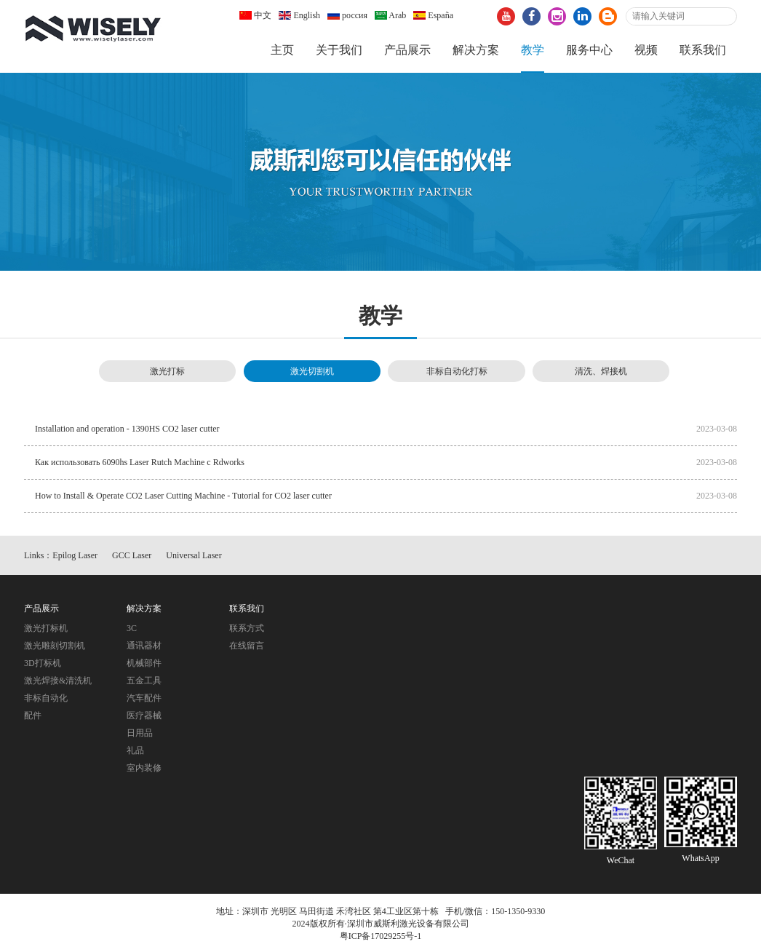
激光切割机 (312, 371)
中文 (255, 15)
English (299, 15)
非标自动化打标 (456, 371)
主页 (282, 50)
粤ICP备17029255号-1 (381, 936)
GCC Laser (131, 555)
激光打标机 (46, 628)
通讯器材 (144, 645)
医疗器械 (144, 715)
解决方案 (476, 50)
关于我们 (339, 50)
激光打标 (167, 371)
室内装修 (144, 768)
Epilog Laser (74, 555)
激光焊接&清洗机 (58, 680)
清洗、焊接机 (601, 371)
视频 (646, 50)
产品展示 (407, 50)
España (433, 15)
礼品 (135, 750)
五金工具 (144, 680)
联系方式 (246, 628)
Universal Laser (193, 555)
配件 (32, 715)
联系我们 (703, 50)
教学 (532, 50)
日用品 (140, 733)
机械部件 (144, 663)
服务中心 (589, 50)
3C (132, 628)
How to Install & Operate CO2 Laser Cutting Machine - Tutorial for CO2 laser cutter (183, 496)
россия (347, 15)
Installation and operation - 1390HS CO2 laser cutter (127, 429)
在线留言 (246, 645)
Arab (390, 15)
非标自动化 (46, 698)
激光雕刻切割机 (54, 645)
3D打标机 (42, 663)
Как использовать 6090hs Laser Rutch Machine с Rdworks (139, 462)
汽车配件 (144, 698)
